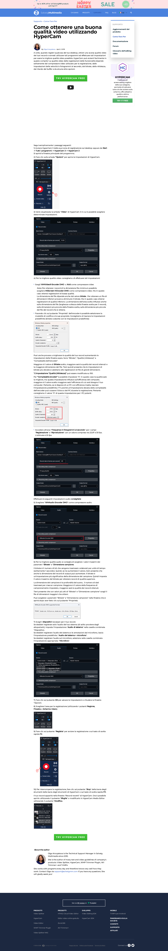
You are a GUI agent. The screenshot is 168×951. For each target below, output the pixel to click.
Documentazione (120, 41)
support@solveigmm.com (66, 871)
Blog (114, 12)
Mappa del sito (73, 945)
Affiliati (114, 930)
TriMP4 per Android (117, 914)
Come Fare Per (50, 21)
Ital (121, 12)
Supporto (97, 12)
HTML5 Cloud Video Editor (68, 914)
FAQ (106, 12)
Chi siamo (74, 12)
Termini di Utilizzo (100, 945)
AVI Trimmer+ (63, 928)
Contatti (114, 924)
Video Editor (38, 923)
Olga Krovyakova (49, 49)
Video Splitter (39, 914)
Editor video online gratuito (68, 918)
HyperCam (38, 918)
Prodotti (86, 12)
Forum (116, 46)
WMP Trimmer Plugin (42, 928)
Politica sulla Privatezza (86, 945)
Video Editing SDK (89, 914)
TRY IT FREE (122, 101)
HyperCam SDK (88, 918)
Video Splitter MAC (41, 933)
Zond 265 (61, 923)
